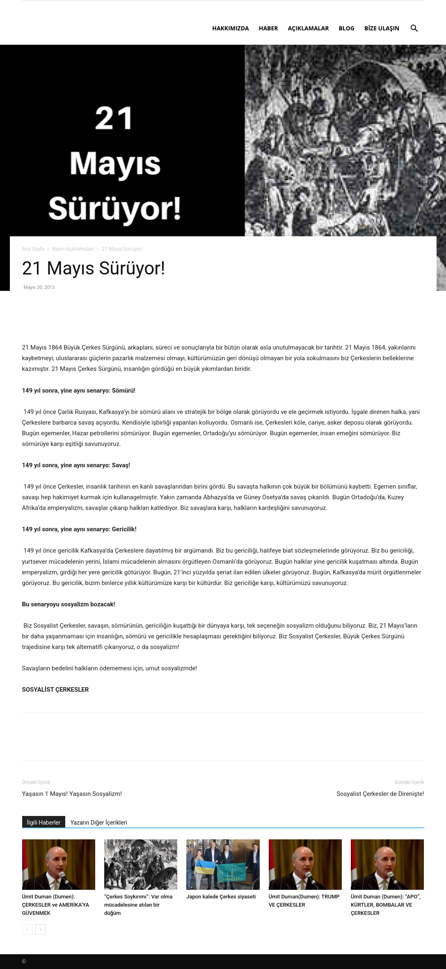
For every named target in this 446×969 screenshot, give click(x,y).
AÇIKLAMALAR (308, 28)
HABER (268, 28)
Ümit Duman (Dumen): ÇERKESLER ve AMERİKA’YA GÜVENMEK (55, 905)
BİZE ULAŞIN (382, 28)
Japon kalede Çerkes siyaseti (221, 897)
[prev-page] (27, 929)
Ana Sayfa (33, 248)
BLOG (347, 28)
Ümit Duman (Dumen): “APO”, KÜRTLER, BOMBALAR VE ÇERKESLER (386, 905)
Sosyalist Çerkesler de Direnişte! (380, 794)
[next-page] (40, 929)
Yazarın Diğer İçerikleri (98, 822)
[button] (414, 29)
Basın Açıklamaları (73, 248)
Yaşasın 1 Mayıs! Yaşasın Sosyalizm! (72, 794)
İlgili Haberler (44, 822)
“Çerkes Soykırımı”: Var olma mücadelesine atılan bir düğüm (138, 905)
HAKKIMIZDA (230, 28)
